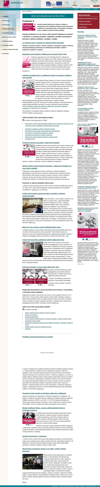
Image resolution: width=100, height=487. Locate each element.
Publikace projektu (85, 9)
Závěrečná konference (31, 317)
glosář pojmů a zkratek (91, 486)
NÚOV (76, 9)
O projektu (6, 16)
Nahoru (24, 482)
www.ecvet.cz (39, 113)
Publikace (28, 329)
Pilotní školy (6, 20)
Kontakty (95, 9)
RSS (98, 486)
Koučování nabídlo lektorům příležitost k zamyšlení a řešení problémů (87, 36)
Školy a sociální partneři (9, 37)
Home (24, 11)
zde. (67, 236)
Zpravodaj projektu (8, 45)
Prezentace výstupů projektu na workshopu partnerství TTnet (87, 187)
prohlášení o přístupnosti (80, 486)
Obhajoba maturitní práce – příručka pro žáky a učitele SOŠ (87, 87)
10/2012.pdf (37, 120)
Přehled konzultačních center (88, 18)
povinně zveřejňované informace (66, 486)
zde (46, 189)
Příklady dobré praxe (8, 28)
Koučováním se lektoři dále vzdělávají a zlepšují (39, 133)
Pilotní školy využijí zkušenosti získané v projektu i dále (41, 137)
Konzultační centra (8, 33)
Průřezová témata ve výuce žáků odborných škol (40, 267)
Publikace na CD (30, 139)
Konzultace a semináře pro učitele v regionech (38, 135)
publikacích (35, 189)
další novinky (80, 264)
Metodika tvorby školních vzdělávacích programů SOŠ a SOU (44, 54)
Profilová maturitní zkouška (10, 49)
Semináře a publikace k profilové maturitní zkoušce (40, 129)
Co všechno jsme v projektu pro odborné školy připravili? (43, 43)
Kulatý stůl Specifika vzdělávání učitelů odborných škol (43, 240)
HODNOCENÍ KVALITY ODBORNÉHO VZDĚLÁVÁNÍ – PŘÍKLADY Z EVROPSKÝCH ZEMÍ (88, 64)
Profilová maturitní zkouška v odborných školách (40, 143)
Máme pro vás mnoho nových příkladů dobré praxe (41, 227)
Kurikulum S (17, 3)
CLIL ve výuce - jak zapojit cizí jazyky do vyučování (87, 124)
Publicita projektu (8, 41)
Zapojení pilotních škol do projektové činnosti (38, 327)
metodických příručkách (58, 234)
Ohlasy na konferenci (31, 315)
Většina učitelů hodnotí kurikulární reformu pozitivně (40, 313)
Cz (93, 2)
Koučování (6, 53)
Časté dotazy (6, 24)
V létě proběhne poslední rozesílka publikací (85, 109)
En (95, 2)
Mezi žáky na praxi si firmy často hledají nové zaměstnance (42, 131)
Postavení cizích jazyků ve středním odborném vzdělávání (44, 393)
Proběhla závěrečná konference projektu (37, 337)
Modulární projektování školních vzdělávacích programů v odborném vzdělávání (87, 209)
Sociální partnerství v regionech (34, 436)
